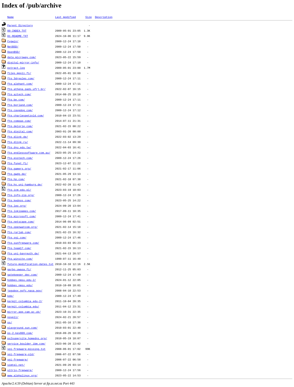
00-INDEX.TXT (17, 30)
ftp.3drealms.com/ (21, 78)
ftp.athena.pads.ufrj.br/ (26, 89)
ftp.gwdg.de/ (17, 174)
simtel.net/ (16, 365)
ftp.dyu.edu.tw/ (19, 147)
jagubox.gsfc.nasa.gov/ (24, 290)
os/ (9, 322)
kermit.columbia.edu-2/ (24, 301)
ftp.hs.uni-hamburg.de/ (24, 184)
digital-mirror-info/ (23, 62)
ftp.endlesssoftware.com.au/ (28, 152)
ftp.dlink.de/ (17, 137)
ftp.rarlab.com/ (19, 232)
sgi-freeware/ (17, 359)
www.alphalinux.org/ (22, 375)
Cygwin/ (13, 41)
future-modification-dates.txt (30, 264)
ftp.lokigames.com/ (21, 211)
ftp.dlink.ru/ (17, 142)
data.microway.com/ (21, 57)
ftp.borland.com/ (20, 105)
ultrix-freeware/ (20, 370)
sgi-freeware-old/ (21, 354)
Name (10, 17)
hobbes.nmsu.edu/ (20, 285)
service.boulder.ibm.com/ (26, 343)
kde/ (10, 296)
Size (88, 17)
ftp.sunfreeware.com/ (23, 243)
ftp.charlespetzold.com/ (25, 115)
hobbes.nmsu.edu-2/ (21, 280)
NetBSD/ (13, 46)
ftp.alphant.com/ (20, 83)
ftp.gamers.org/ (19, 168)
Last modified (65, 17)
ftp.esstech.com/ (20, 158)
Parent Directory (20, 25)
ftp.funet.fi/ (17, 163)
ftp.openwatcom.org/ (22, 227)
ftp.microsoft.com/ (21, 216)
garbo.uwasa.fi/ (19, 269)
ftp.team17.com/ (19, 248)
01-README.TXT (17, 36)
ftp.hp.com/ (16, 179)
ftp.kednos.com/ (19, 200)
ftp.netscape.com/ (21, 221)
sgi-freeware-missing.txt (26, 349)
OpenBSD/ (13, 52)
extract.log (16, 68)
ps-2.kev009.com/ (20, 333)
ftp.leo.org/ (17, 205)
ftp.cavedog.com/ (20, 110)
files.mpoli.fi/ (19, 73)
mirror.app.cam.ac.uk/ (24, 312)
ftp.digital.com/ (20, 131)
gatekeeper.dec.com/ (22, 274)
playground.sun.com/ (22, 327)
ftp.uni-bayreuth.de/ (23, 253)
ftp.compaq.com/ (19, 121)
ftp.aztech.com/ (19, 94)
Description (103, 17)
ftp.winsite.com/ (20, 259)
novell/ (13, 317)
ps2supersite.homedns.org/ (27, 338)
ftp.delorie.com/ (20, 126)
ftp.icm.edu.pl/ (19, 190)
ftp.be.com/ (16, 99)
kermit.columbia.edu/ (23, 306)
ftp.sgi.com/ (17, 237)
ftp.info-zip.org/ (21, 195)
